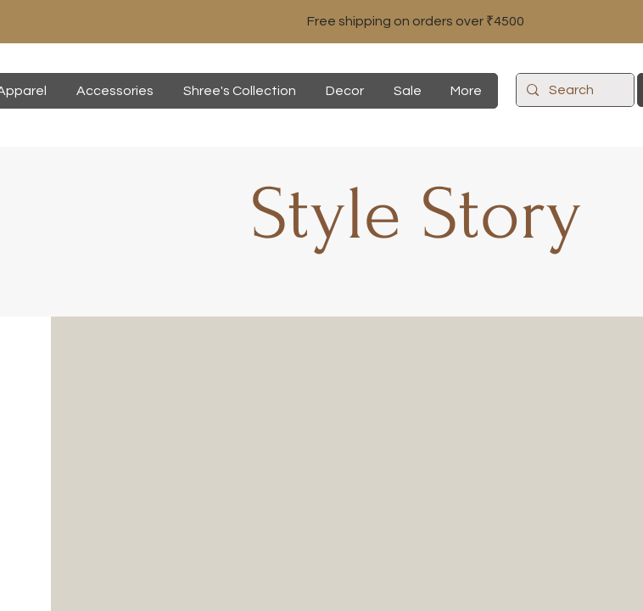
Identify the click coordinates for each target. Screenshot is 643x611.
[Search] (573, 90)
